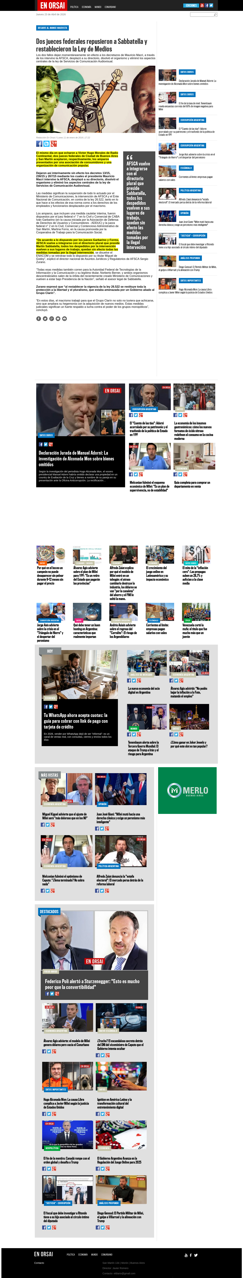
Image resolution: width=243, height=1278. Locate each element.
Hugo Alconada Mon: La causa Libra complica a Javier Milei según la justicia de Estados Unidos (185, 291)
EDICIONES (191, 5)
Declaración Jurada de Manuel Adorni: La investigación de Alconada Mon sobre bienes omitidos (187, 82)
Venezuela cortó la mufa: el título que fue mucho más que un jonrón (195, 631)
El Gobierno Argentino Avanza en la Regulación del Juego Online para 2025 (119, 1160)
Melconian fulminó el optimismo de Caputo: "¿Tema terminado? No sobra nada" (63, 880)
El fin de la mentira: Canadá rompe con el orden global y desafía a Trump (67, 1160)
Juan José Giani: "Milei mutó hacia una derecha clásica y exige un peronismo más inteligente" (186, 223)
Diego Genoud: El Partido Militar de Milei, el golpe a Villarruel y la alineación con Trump (187, 268)
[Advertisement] (20, 75)
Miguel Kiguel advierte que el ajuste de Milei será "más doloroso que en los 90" (65, 816)
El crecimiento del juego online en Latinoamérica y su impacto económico (157, 573)
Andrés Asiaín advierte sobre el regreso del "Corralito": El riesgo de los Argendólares (123, 631)
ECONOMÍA (86, 6)
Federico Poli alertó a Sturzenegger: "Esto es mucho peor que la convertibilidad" (92, 984)
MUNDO (98, 6)
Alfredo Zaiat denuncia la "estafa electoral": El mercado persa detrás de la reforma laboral (185, 201)
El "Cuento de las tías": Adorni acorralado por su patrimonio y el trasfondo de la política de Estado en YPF (187, 131)
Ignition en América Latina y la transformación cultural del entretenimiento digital (114, 1103)
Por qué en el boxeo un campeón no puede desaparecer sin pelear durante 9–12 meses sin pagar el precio (50, 575)
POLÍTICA (74, 6)
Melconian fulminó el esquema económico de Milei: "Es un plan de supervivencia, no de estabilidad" (149, 486)
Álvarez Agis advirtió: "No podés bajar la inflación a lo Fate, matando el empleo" (189, 692)
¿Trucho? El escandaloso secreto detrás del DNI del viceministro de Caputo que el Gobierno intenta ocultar (120, 1045)
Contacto (39, 1262)
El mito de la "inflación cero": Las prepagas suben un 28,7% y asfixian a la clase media (195, 575)
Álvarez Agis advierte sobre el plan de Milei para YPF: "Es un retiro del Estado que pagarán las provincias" (86, 575)
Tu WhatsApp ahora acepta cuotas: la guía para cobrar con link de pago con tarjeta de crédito (76, 721)
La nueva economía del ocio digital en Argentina (144, 690)
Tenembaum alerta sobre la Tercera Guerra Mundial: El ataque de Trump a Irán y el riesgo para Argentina (143, 748)
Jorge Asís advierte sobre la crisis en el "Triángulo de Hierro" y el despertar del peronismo (187, 156)
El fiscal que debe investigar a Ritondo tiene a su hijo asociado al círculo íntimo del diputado (186, 246)
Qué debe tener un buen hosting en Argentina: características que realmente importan (86, 631)
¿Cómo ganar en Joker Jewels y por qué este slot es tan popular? (189, 744)
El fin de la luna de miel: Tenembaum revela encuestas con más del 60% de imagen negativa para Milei (186, 106)
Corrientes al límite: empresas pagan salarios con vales (186, 178)
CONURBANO (110, 6)
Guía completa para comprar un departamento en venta (192, 484)
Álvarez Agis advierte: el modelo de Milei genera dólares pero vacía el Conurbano (67, 1043)
